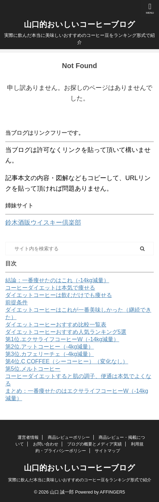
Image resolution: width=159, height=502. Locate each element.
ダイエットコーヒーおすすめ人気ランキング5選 (65, 332)
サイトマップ (107, 450)
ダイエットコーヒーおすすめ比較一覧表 (55, 325)
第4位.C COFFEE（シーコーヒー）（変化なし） (66, 361)
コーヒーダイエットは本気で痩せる (50, 288)
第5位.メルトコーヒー (32, 369)
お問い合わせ (45, 444)
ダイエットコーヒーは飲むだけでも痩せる (58, 295)
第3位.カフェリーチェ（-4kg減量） (49, 354)
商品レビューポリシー (69, 437)
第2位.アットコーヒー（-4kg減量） (49, 347)
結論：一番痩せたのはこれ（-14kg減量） (57, 280)
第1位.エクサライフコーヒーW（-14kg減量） (62, 339)
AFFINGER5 (112, 492)
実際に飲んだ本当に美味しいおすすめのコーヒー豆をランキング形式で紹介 (79, 479)
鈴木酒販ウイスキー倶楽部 (43, 222)
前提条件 (16, 302)
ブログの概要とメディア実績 (94, 444)
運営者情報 (28, 437)
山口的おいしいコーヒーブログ (79, 24)
